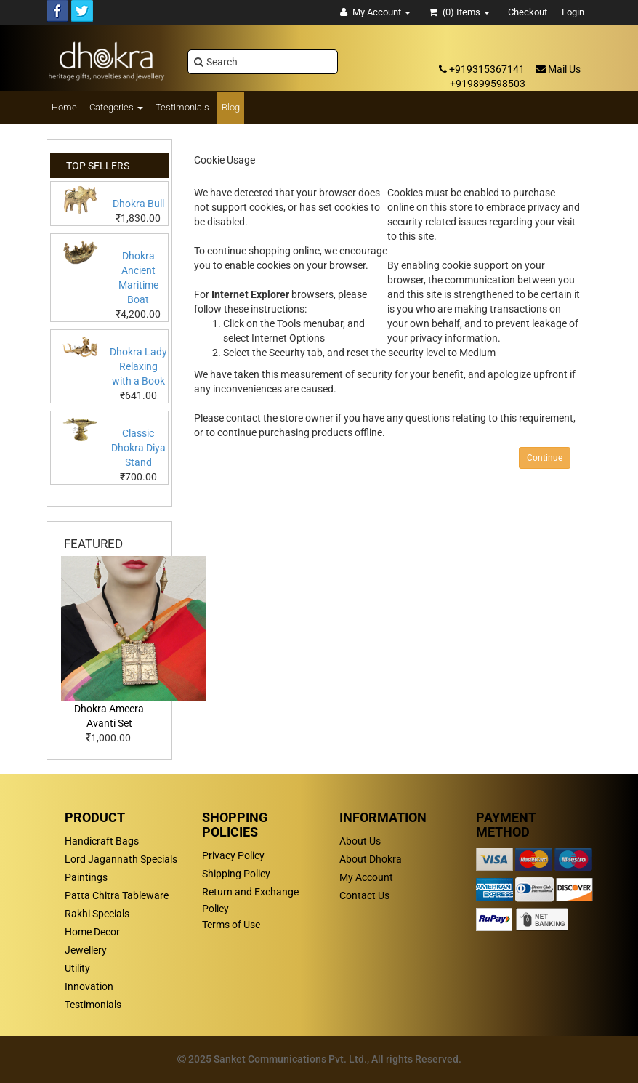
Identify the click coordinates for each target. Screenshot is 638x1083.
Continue (544, 458)
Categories (116, 107)
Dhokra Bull (138, 203)
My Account (366, 877)
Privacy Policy (233, 855)
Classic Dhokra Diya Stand (138, 447)
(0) (459, 12)
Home (64, 107)
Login (573, 12)
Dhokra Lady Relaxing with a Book (138, 366)
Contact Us (364, 895)
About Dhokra (370, 859)
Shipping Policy (236, 873)
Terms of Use (231, 924)
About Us (360, 841)
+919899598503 (487, 83)
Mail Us (558, 69)
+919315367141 (482, 69)
